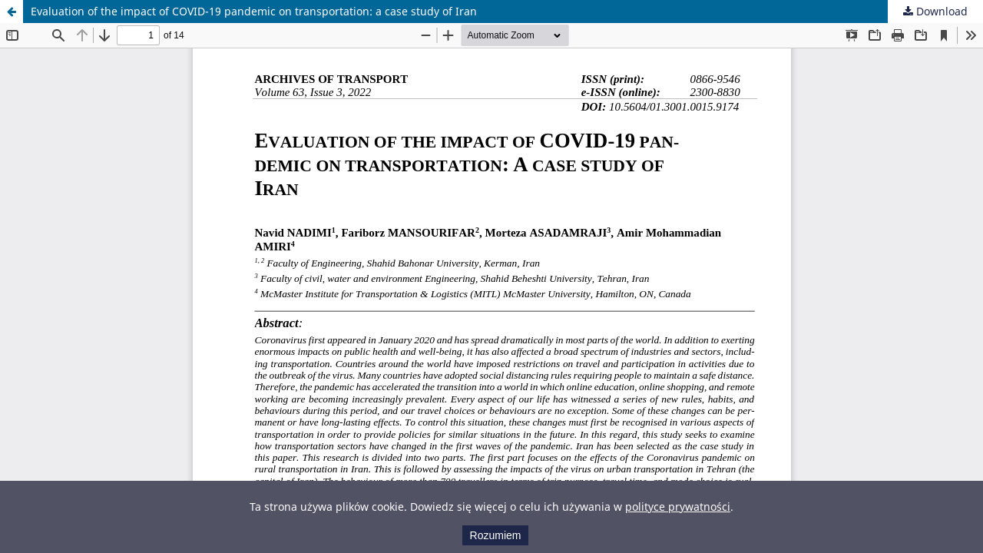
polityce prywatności (677, 506)
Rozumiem (495, 535)
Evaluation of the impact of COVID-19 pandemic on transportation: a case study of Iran (254, 11)
